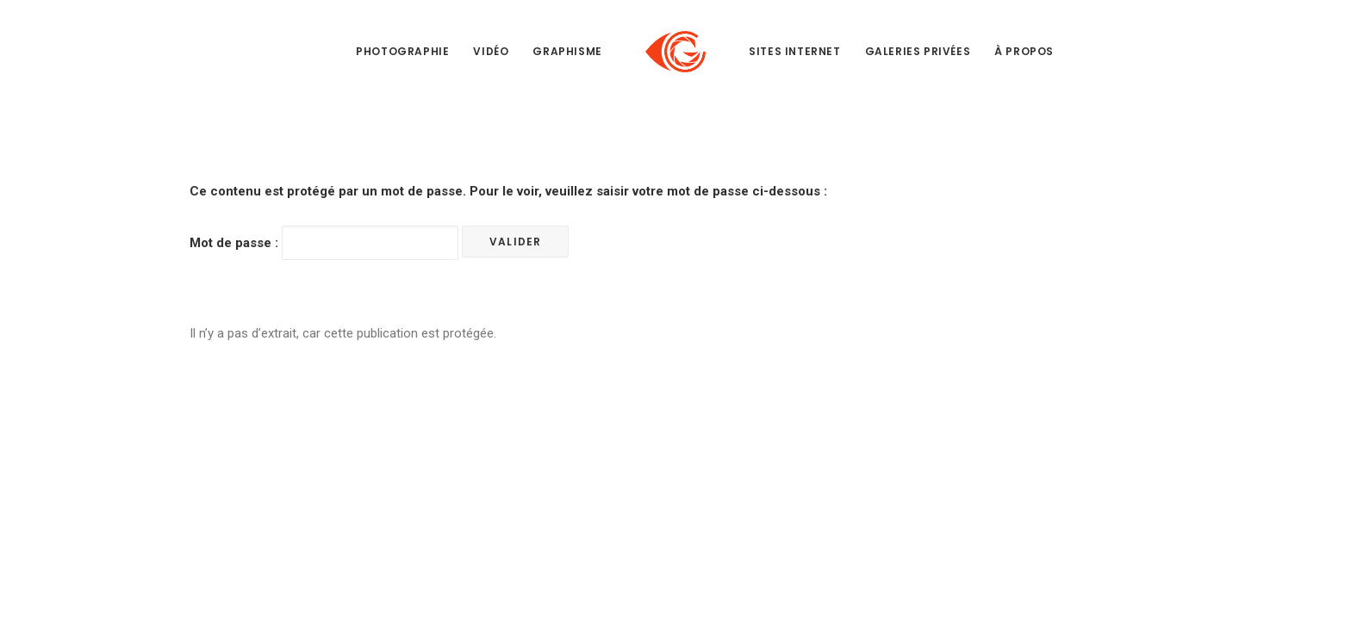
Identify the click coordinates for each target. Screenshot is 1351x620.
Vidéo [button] (490, 51)
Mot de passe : (324, 243)
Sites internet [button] (794, 51)
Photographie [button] (402, 51)
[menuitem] (402, 51)
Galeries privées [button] (918, 51)
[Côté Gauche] (675, 51)
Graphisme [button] (566, 51)
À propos (1024, 51)
